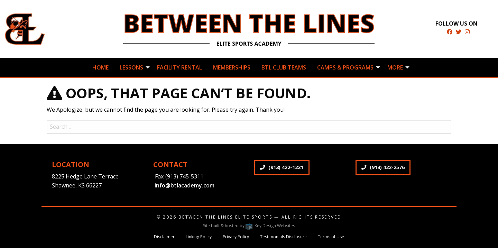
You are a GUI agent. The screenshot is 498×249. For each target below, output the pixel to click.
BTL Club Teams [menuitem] (283, 67)
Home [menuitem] (100, 67)
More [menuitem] (395, 67)
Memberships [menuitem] (231, 67)
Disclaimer (164, 237)
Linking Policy (199, 237)
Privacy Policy (236, 237)
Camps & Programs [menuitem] (345, 67)
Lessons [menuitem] (131, 67)
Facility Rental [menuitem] (179, 67)
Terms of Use (331, 237)
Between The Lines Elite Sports (225, 217)
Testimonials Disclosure (283, 237)
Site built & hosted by (249, 226)
